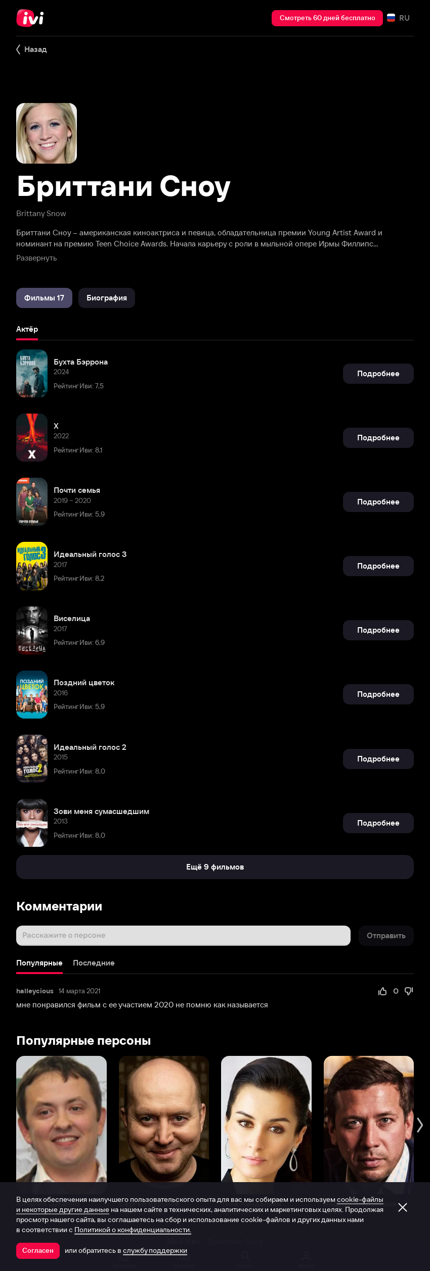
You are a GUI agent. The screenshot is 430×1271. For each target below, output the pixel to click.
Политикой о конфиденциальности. (132, 1230)
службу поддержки (155, 1250)
